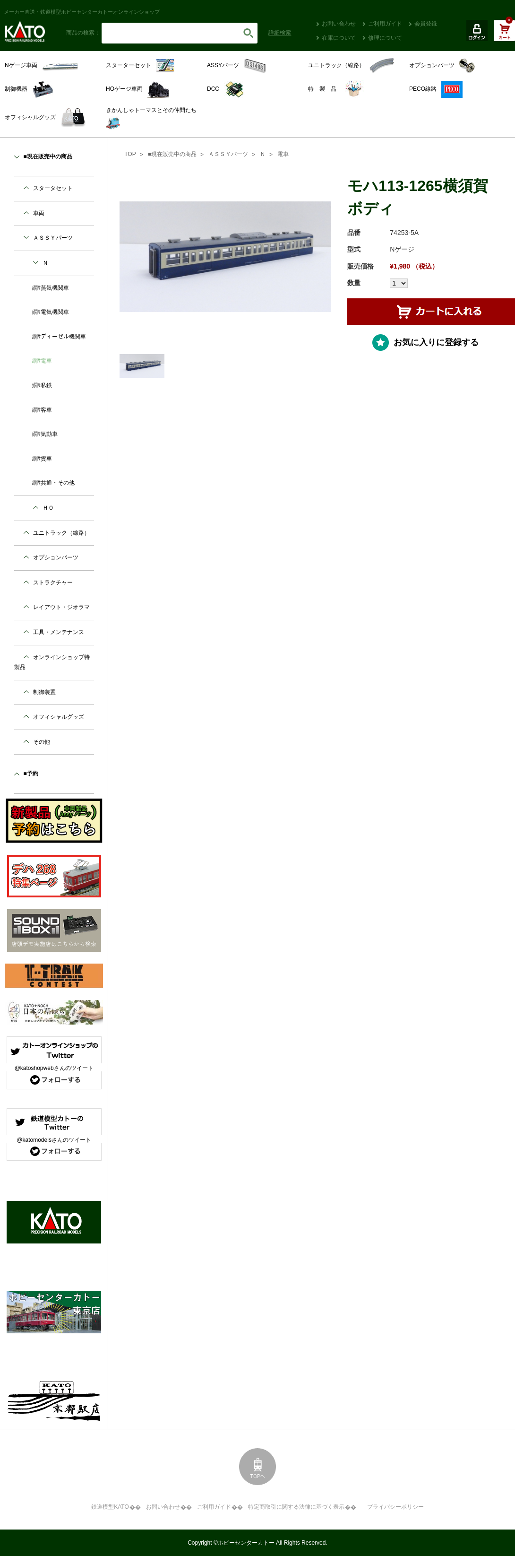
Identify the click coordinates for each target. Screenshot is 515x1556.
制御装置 (44, 692)
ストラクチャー (53, 582)
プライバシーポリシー (395, 1507)
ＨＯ (48, 507)
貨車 (46, 458)
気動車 (49, 434)
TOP (130, 154)
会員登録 (425, 23)
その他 (41, 742)
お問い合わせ (339, 23)
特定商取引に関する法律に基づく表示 (296, 1507)
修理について (385, 38)
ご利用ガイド (385, 23)
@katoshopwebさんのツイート (54, 1068)
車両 (38, 213)
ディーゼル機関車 (63, 336)
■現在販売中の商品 (172, 154)
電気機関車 (55, 312)
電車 (283, 154)
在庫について (339, 38)
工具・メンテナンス (58, 632)
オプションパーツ (55, 557)
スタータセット (53, 188)
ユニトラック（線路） (61, 533)
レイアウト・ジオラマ (61, 607)
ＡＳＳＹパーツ (228, 154)
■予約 (31, 773)
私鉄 (46, 385)
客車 (46, 410)
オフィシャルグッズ (58, 716)
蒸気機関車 (55, 288)
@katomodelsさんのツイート (54, 1140)
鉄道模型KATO (110, 1507)
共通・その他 (58, 482)
